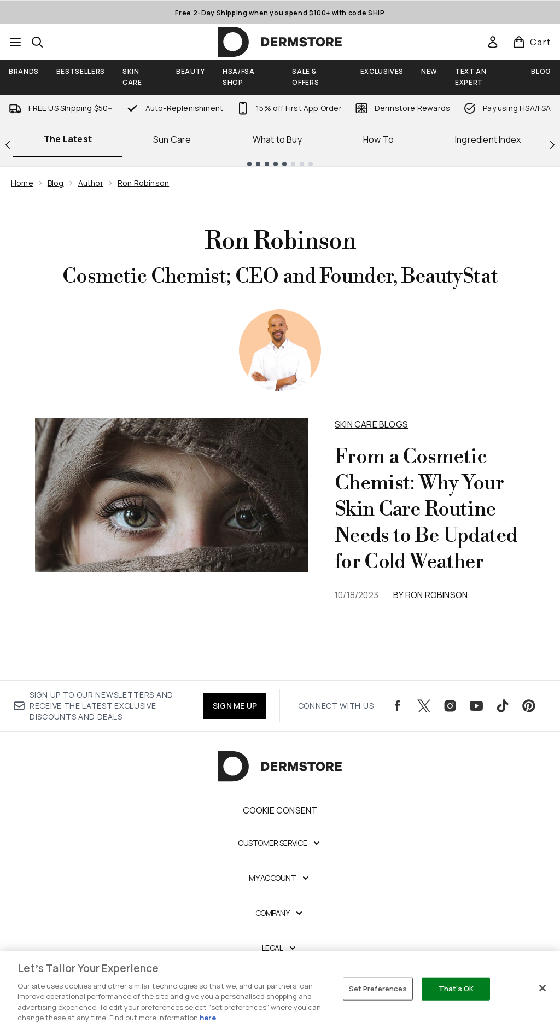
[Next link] (552, 144)
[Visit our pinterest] (529, 705)
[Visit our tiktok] (502, 705)
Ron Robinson (143, 183)
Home (22, 183)
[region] (280, 990)
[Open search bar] (37, 42)
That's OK (456, 988)
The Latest (68, 139)
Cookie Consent (280, 810)
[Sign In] (493, 42)
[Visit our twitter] (424, 705)
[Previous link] (7, 144)
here (208, 1017)
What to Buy (277, 139)
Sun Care (172, 139)
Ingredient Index (488, 139)
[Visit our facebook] (397, 705)
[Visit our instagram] (450, 705)
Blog (56, 183)
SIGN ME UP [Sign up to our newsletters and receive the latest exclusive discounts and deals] (235, 705)
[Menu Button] (15, 42)
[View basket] (531, 42)
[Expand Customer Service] (280, 843)
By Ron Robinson (430, 595)
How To (378, 139)
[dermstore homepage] (280, 42)
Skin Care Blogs (371, 424)
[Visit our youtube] (476, 705)
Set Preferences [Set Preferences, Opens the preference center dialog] (378, 988)
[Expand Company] (280, 913)
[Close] (542, 989)
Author (90, 183)
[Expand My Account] (280, 878)
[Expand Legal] (280, 948)
